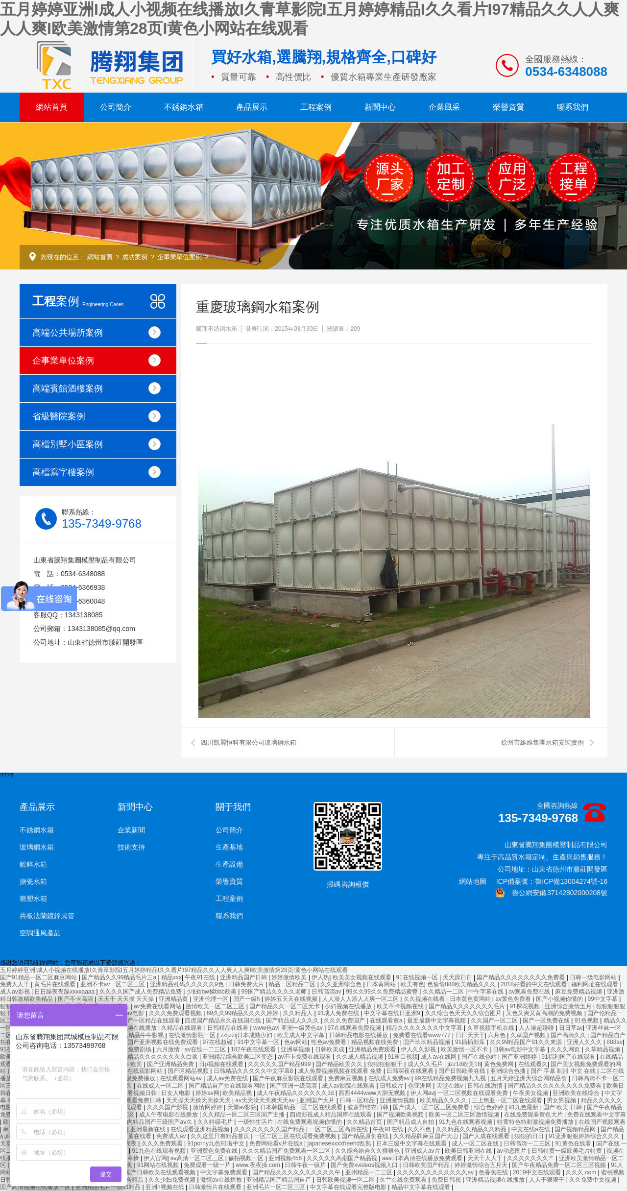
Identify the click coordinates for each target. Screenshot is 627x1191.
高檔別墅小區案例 (96, 444)
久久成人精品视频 (360, 1056)
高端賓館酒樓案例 (96, 388)
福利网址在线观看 (595, 984)
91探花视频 (525, 1006)
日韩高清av (327, 991)
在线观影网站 (145, 1071)
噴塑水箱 (33, 898)
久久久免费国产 (345, 1020)
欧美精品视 (237, 1093)
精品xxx (171, 977)
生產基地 (229, 847)
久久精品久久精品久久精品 (472, 1129)
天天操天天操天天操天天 (199, 1100)
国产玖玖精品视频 (427, 1042)
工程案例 (316, 107)
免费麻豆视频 (346, 1078)
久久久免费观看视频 (176, 1013)
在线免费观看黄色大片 (534, 1114)
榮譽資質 (508, 107)
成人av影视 (15, 991)
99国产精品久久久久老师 (275, 991)
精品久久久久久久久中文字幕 (425, 1027)
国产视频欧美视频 (401, 1114)
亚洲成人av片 (423, 1150)
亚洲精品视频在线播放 (496, 1179)
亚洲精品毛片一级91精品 (109, 1187)
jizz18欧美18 (464, 1064)
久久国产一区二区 (495, 1020)
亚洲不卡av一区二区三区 (113, 984)
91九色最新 (524, 1107)
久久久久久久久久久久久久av (436, 1172)
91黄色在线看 (574, 1143)
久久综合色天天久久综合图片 (464, 1013)
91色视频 (588, 1020)
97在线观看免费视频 (355, 1027)
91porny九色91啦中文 (217, 1143)
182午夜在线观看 (254, 1049)
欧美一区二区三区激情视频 (465, 1114)
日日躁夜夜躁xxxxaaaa (65, 991)
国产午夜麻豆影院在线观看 (289, 1078)
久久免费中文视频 (593, 1179)
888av (614, 1042)
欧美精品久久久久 (444, 1100)
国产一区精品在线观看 (151, 1020)
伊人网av (422, 1093)
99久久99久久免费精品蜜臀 (382, 991)
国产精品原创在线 (365, 1136)
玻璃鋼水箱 (37, 847)
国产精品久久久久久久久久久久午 (297, 1172)
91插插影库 (471, 1042)
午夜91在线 (201, 977)
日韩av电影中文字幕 (520, 1049)
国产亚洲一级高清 (294, 1085)
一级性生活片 (256, 1121)
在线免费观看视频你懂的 (310, 1121)
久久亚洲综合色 (341, 984)
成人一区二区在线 (476, 1143)
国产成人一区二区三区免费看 (432, 1107)
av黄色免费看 (513, 999)
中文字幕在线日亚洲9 (393, 1013)
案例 (78, 301)
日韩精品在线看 (228, 1027)
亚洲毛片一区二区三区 (276, 1187)
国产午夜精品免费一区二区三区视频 (559, 1165)
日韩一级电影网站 (594, 977)
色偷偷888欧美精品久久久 (462, 984)
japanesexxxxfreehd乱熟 (340, 1143)
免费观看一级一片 (208, 1165)
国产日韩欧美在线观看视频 (161, 1172)
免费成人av (172, 1136)
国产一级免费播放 (132, 1078)
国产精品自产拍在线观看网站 (227, 1085)
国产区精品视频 (189, 1071)
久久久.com (582, 1172)
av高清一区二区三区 (197, 1158)
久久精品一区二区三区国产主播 (244, 1114)
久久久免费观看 (163, 1143)
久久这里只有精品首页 (221, 1136)
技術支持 (131, 847)
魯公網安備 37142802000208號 (551, 893)
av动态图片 (512, 1150)
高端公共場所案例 (96, 332)
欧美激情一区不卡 (465, 1049)
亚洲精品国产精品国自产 (279, 1179)
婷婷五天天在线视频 (292, 999)
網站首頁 (51, 107)
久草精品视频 (603, 1049)
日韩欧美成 (330, 1049)
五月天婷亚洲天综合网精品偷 (529, 1078)
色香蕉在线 (494, 1172)
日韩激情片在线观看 (216, 1187)
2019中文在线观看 (538, 1172)
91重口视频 (402, 1056)
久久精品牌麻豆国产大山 (426, 1136)
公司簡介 (115, 107)
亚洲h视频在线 (165, 1187)
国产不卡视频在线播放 (128, 1027)
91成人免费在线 (339, 1013)
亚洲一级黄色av (302, 1027)
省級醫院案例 (96, 416)
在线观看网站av (181, 1078)
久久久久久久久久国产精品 (270, 1129)
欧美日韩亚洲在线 (469, 1150)
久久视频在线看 (425, 999)
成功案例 (134, 257)
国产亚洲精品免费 (171, 1064)
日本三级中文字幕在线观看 (412, 1143)
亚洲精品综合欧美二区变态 (238, 1056)
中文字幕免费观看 (224, 1172)
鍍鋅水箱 (33, 864)
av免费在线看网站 (158, 1006)
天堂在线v (450, 1085)
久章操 (131, 1158)
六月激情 (168, 1049)
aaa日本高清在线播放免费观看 (423, 1158)
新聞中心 (380, 107)
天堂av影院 (242, 1107)
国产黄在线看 (134, 1136)
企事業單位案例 (179, 257)
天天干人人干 (485, 1158)
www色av (265, 1027)
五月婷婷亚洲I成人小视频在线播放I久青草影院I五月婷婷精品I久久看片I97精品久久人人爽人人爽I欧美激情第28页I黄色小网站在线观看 (174, 970)
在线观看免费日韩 (138, 1100)
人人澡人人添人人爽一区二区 (361, 999)
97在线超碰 (218, 1042)
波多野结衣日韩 (368, 1107)
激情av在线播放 (221, 1179)
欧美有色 (412, 984)
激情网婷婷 (208, 1107)
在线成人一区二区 (161, 1085)
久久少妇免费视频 (172, 1179)
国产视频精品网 (576, 1129)
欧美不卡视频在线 (401, 1006)
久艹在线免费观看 (404, 1179)
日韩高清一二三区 (528, 1143)
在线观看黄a (387, 1020)
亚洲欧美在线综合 (577, 1093)
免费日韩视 (447, 1179)
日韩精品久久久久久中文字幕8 (254, 1071)
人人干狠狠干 (547, 1179)
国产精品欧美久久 (339, 1064)
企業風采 (444, 107)
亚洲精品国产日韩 (244, 977)
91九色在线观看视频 (466, 1121)
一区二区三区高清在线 (339, 1129)
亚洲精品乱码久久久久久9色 (187, 984)
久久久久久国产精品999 (280, 1064)
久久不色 (420, 1129)
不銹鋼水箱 (183, 107)
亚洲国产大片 (317, 1100)
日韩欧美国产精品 (427, 1165)
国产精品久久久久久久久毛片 (467, 1006)
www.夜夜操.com (259, 1165)
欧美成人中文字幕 (301, 1035)
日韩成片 (392, 1085)
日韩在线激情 (485, 1085)
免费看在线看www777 (422, 1035)
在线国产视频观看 (602, 1121)
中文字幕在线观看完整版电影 (349, 1187)
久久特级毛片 (215, 1121)
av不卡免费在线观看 (305, 1056)
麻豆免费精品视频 (579, 991)
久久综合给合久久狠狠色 (368, 1150)
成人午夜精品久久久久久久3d (296, 1093)
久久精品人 (298, 1013)
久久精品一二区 (444, 991)
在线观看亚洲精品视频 (200, 1129)
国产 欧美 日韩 (563, 1107)
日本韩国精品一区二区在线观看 (302, 1107)
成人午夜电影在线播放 (169, 1114)
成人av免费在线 (228, 1078)
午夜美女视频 (531, 1093)
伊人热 (320, 977)
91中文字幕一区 (259, 1042)
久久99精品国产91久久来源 (526, 1042)
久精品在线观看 (182, 1027)
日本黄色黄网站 (471, 999)
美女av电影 (129, 1013)
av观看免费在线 (530, 991)
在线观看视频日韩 (134, 1093)
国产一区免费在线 (547, 1020)
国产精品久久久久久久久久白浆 (157, 1056)
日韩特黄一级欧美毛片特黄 (567, 1150)
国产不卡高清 (76, 999)
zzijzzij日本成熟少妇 (247, 1035)
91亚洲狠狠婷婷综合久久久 (585, 1136)
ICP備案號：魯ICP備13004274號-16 (551, 881)
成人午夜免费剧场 (128, 1049)
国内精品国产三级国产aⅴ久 (157, 1121)
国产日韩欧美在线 (462, 1071)
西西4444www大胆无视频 (372, 1093)
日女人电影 (176, 1093)
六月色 (497, 1035)
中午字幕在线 (486, 991)
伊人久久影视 (419, 1049)
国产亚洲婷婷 (520, 1056)
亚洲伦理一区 (211, 999)
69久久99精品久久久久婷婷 (243, 1013)
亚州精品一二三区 (369, 1172)
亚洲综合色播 (508, 1071)
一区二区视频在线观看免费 (473, 1093)
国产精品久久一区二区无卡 (285, 1006)
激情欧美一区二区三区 (216, 1006)
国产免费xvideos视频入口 (365, 1165)
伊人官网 (155, 1158)
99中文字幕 (604, 999)
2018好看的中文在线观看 (534, 984)
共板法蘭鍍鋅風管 (47, 916)
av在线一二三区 (206, 1049)
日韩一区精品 (357, 1100)
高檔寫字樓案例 (96, 472)
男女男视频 (562, 1100)
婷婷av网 (207, 1093)
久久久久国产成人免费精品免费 (141, 991)
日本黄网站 (381, 984)
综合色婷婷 (489, 1107)
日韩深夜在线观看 (410, 1071)
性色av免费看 (329, 1042)
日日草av (571, 1027)
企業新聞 (131, 830)
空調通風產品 (40, 933)
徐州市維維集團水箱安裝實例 (542, 742)
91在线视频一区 (417, 977)
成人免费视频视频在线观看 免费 (341, 1071)
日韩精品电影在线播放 (359, 1035)
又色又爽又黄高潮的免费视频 (545, 1013)
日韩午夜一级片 (306, 1165)
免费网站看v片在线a (276, 1143)
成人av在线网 (439, 1056)
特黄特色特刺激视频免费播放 (536, 1121)
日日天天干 (470, 1035)
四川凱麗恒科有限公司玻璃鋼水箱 (248, 742)
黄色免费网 (499, 1064)
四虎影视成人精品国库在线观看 (331, 1114)
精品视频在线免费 (375, 1042)
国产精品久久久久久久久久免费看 (521, 977)
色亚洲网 (420, 1085)
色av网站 (296, 1042)
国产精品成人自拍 (411, 1121)
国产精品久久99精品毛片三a (120, 977)
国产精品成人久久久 (293, 1020)
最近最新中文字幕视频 (437, 1020)
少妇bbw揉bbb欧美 (212, 991)
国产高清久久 (569, 1035)
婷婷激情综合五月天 (482, 1165)
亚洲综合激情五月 (569, 1006)
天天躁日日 (458, 977)
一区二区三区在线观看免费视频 (296, 1136)
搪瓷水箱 (33, 881)
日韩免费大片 (247, 984)
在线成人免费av (389, 1078)
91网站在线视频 (159, 1165)
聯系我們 (572, 107)
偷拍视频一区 (246, 1158)
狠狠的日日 (529, 1136)
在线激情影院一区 (193, 1035)
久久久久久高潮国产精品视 (343, 1158)
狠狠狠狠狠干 (385, 1064)
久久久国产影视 (168, 1107)
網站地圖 (472, 881)
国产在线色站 (479, 1056)
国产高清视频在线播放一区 (36, 1187)
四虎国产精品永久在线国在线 (224, 1020)
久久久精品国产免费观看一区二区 (287, 1150)
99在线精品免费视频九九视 (450, 1078)
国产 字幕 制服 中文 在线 (564, 1071)
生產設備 (229, 864)
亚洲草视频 (296, 1049)
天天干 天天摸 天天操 (127, 999)
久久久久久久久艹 (531, 1158)
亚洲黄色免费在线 (215, 1150)
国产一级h (247, 999)
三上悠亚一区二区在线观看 (508, 1100)
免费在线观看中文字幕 (596, 1114)
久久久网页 (566, 1049)
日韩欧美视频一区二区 (346, 1179)
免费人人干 (15, 984)
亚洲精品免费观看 (373, 1049)
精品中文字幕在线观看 (421, 1187)
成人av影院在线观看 (349, 1085)
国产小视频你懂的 (560, 999)
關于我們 (233, 807)
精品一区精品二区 (292, 984)
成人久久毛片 (426, 1064)
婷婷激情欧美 (289, 977)
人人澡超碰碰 (537, 1027)
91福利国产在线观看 (569, 1056)
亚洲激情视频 (398, 1100)
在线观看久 (533, 1064)
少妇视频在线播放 (349, 1006)
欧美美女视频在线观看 (363, 977)
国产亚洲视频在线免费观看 (163, 1042)
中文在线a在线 (531, 1129)
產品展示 (251, 107)
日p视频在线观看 (222, 1064)
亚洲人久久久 (585, 1042)
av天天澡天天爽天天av (265, 1100)
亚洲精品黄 (174, 999)
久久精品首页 (365, 1121)
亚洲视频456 (285, 1158)
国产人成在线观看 (486, 1136)
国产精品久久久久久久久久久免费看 (555, 1085)
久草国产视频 (528, 1035)
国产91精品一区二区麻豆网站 (39, 977)
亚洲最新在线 (148, 1129)
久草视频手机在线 (491, 1027)
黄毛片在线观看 (55, 984)
